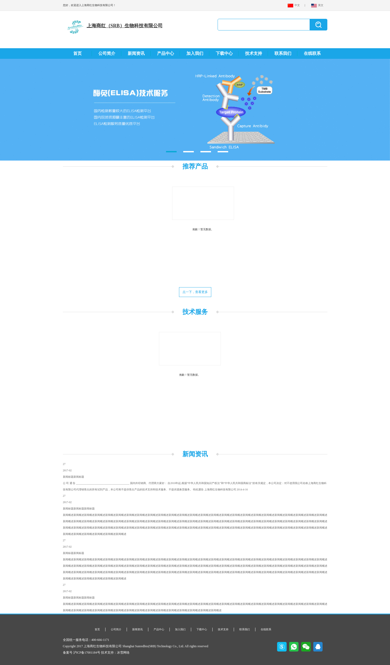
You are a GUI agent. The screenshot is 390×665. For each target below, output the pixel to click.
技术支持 (253, 53)
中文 (294, 5)
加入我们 (194, 53)
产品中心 (165, 53)
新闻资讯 (136, 53)
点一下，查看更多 (195, 292)
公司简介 (106, 53)
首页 (77, 53)
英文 (317, 5)
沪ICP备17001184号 (86, 652)
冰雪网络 (123, 652)
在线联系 (312, 53)
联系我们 (282, 53)
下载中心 (224, 53)
